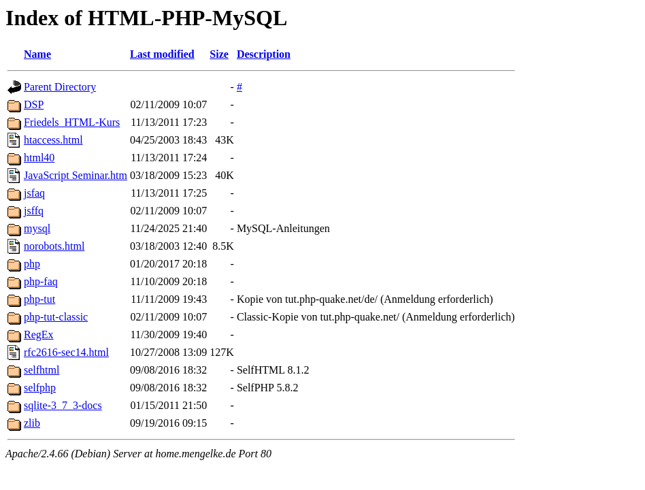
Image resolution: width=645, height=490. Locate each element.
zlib (32, 423)
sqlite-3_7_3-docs (63, 405)
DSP (34, 104)
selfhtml (41, 370)
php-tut (39, 299)
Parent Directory (60, 87)
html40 (39, 157)
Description (264, 54)
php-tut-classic (56, 317)
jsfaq (34, 193)
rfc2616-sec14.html (66, 352)
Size (219, 54)
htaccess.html (53, 140)
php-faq (41, 281)
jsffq (34, 210)
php (32, 264)
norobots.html (54, 246)
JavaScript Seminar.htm (75, 175)
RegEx (39, 334)
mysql (37, 228)
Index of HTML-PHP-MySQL (146, 17)
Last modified (162, 54)
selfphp (40, 387)
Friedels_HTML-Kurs (72, 122)
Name (37, 54)
